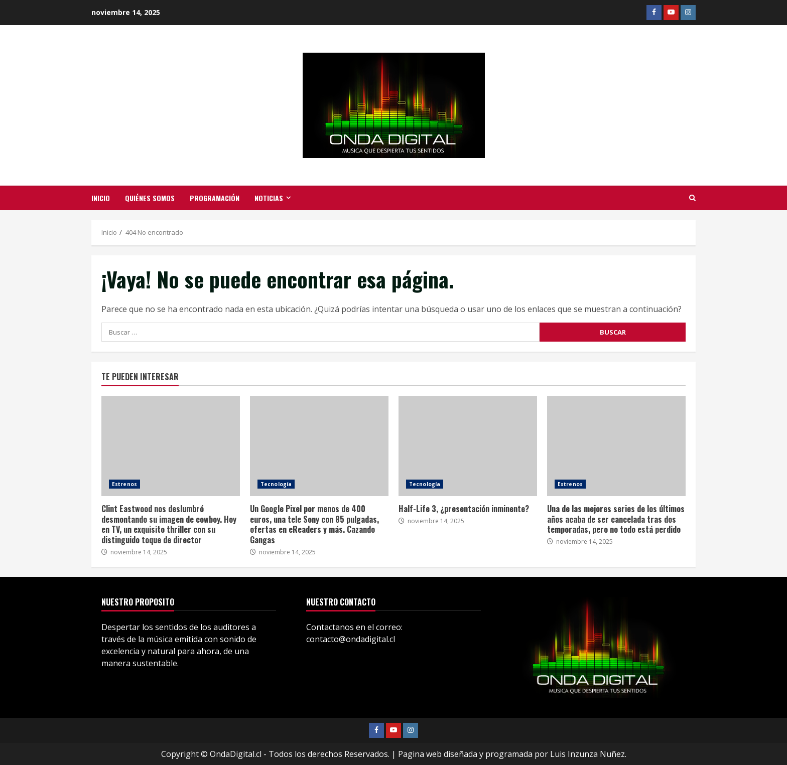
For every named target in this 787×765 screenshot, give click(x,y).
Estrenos (124, 483)
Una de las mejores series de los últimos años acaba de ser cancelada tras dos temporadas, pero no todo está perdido (616, 445)
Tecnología (276, 483)
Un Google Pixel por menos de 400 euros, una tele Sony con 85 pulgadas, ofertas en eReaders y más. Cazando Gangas (319, 445)
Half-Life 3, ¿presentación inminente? (468, 445)
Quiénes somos (150, 198)
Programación (214, 198)
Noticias (268, 198)
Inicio (100, 198)
